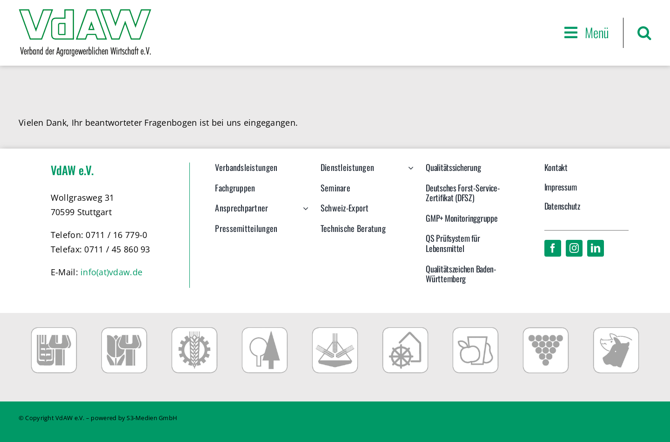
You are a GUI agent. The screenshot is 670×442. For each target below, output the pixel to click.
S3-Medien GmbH (152, 418)
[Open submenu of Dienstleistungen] (409, 172)
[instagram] (574, 248)
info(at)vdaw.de (111, 272)
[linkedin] (595, 248)
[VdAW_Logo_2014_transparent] (85, 13)
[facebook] (552, 248)
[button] (644, 33)
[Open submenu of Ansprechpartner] (303, 213)
